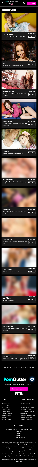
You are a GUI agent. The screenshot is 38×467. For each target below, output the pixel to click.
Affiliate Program (6, 415)
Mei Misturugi (8, 326)
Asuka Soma (7, 270)
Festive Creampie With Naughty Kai (13, 153)
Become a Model (6, 419)
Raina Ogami (7, 356)
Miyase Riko (7, 121)
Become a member (19, 389)
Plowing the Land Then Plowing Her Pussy (15, 359)
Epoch (19, 433)
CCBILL (19, 435)
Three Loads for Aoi (8, 300)
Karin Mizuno (7, 239)
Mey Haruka (7, 210)
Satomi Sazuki (8, 91)
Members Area (6, 404)
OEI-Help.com (28, 429)
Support (4, 417)
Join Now (31, 3)
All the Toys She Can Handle (11, 272)
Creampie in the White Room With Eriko (14, 37)
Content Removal (7, 413)
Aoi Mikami (7, 298)
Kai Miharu (6, 151)
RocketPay (19, 431)
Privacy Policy (6, 407)
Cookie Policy (6, 410)
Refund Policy (6, 411)
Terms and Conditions (8, 406)
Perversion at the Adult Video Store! (13, 65)
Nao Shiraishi (8, 180)
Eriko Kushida (8, 35)
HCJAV (30, 36)
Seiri (4, 63)
